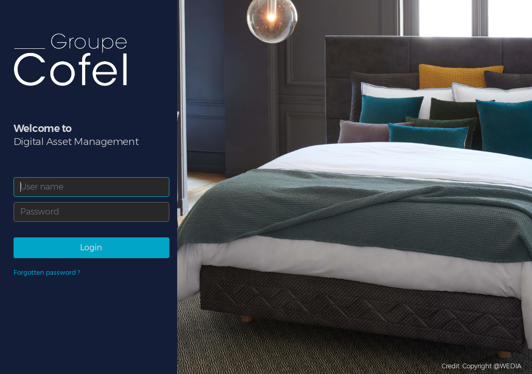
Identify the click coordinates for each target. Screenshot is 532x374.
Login (91, 247)
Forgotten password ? (47, 272)
